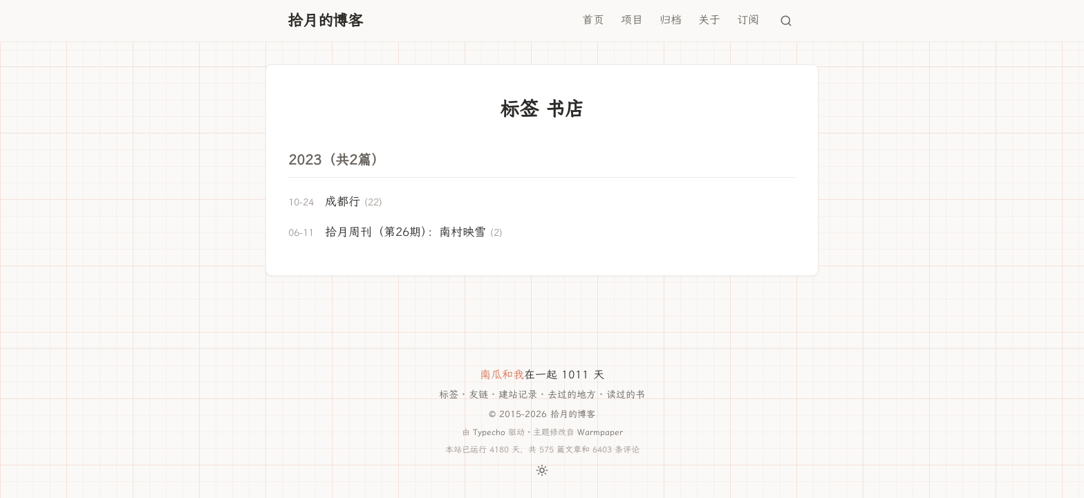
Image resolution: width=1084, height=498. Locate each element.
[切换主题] (542, 470)
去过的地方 (572, 394)
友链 (478, 394)
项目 (632, 19)
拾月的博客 (325, 20)
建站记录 (517, 394)
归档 (671, 19)
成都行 (342, 201)
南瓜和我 (502, 374)
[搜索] (786, 20)
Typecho (489, 432)
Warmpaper (600, 432)
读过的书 (625, 394)
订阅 (748, 19)
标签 (448, 394)
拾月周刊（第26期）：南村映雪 (405, 232)
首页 (593, 19)
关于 (709, 19)
